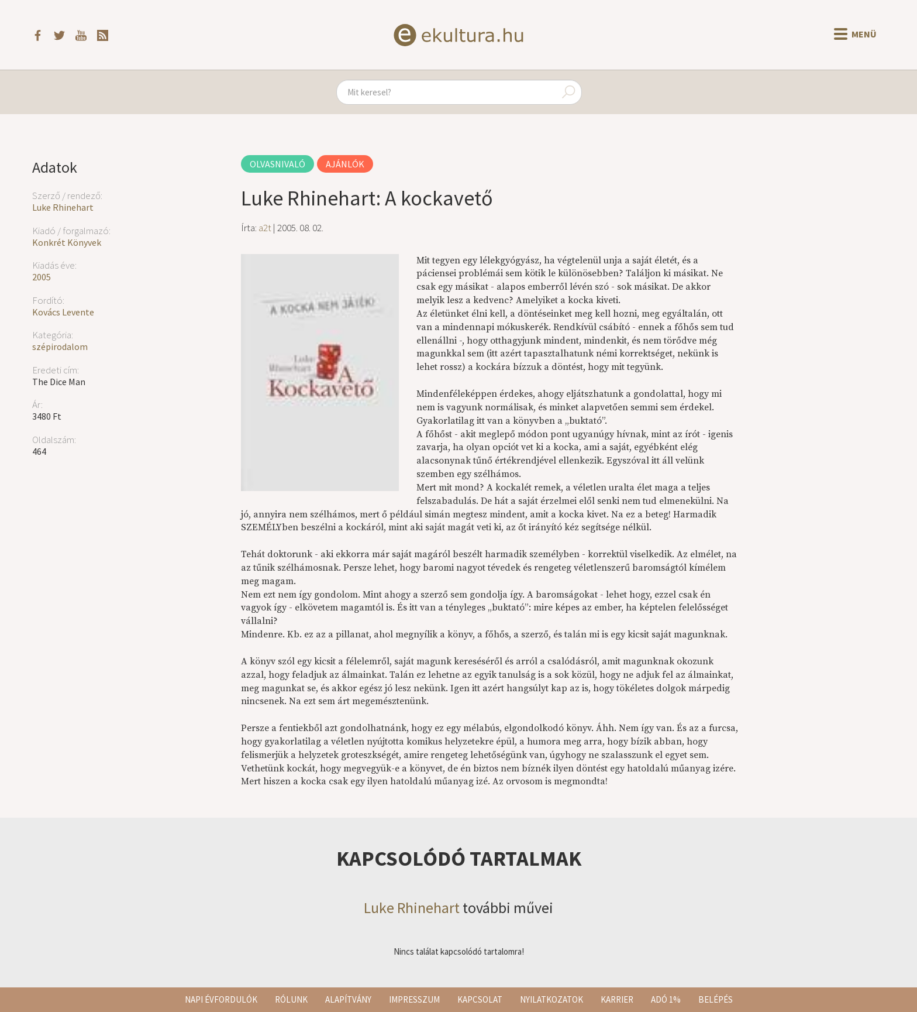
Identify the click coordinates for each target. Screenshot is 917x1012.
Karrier (617, 999)
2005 (41, 277)
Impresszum (414, 999)
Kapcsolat (479, 999)
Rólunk (291, 999)
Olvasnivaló (277, 164)
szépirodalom (60, 346)
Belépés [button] (715, 999)
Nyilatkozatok (551, 999)
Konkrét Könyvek (66, 242)
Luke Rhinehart (63, 207)
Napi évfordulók (221, 999)
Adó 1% (666, 999)
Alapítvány (348, 999)
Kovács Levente (63, 312)
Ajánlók (345, 164)
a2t (264, 227)
